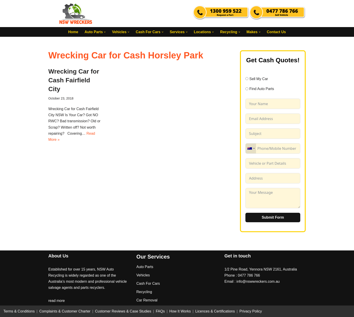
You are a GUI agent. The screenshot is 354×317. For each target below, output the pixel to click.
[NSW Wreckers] (76, 13)
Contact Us (276, 32)
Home (73, 32)
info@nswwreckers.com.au (257, 281)
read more (56, 301)
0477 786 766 (249, 275)
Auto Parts (144, 267)
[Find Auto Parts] (246, 88)
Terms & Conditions (19, 311)
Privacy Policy (250, 311)
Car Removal (146, 300)
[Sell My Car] (246, 78)
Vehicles (143, 275)
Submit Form (273, 217)
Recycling (144, 292)
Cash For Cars (148, 283)
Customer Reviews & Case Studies (123, 311)
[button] (105, 32)
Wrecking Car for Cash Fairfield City (73, 80)
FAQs (160, 311)
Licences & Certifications (215, 311)
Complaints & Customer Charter (65, 311)
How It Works (180, 311)
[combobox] (251, 148)
